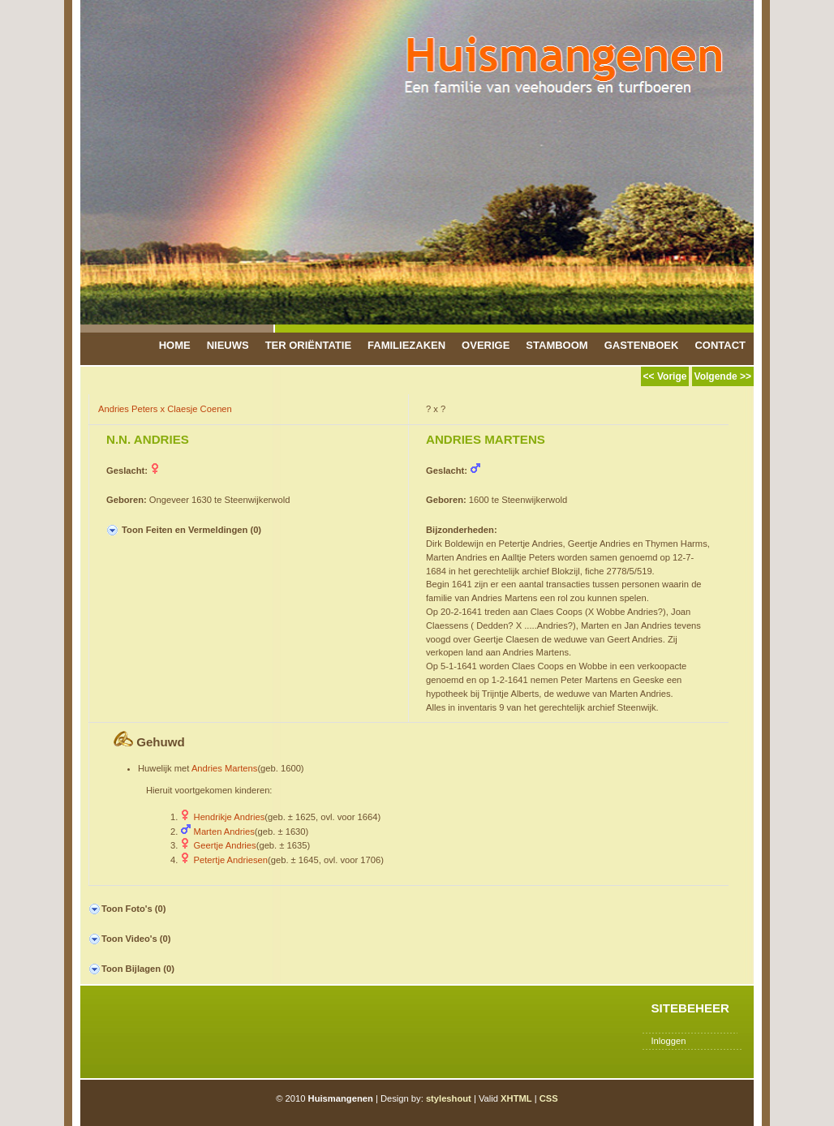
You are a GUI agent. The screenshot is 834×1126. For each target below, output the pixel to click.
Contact (720, 345)
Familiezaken (406, 345)
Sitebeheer (690, 1008)
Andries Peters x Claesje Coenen (165, 409)
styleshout (448, 1098)
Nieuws (228, 345)
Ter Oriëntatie (308, 345)
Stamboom (556, 345)
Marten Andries (224, 831)
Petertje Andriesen (231, 860)
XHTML (516, 1098)
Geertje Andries (225, 845)
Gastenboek (641, 345)
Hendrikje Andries (229, 817)
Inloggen (668, 1041)
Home (175, 345)
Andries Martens (224, 768)
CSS (549, 1098)
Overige (485, 345)
